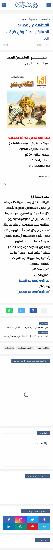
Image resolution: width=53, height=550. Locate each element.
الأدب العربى (43, 19)
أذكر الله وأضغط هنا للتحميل (34, 280)
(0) (5, 45)
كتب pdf (9, 348)
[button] (33, 310)
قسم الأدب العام (28, 19)
